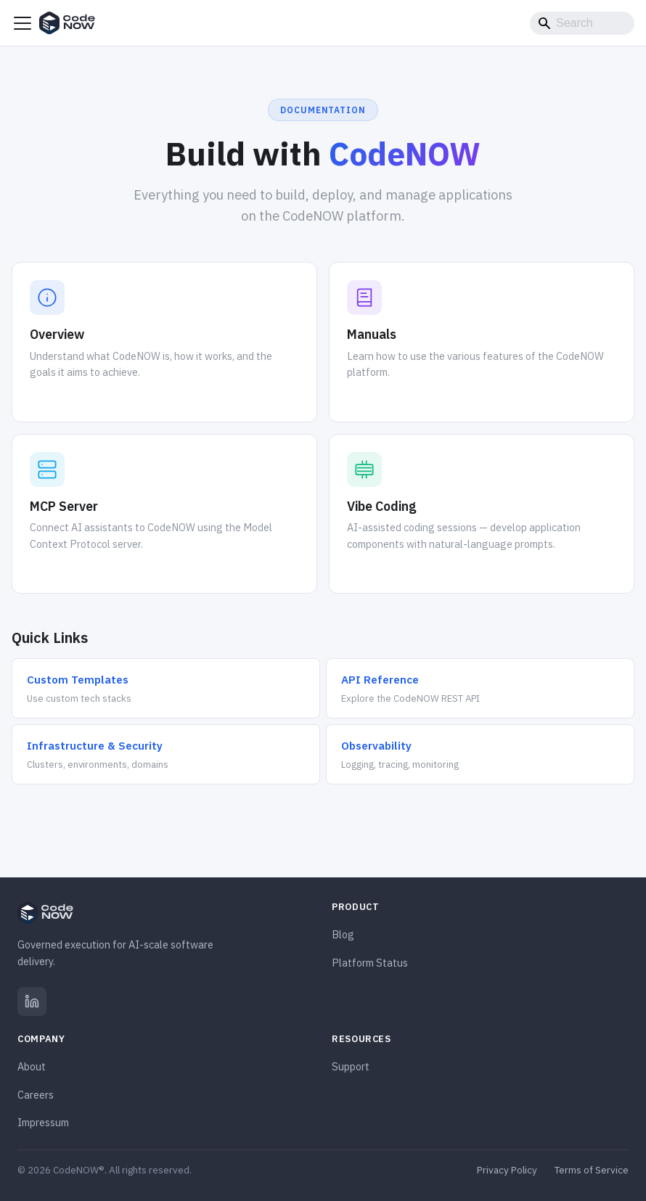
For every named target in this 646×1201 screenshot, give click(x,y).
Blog (343, 934)
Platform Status (370, 963)
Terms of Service (592, 1169)
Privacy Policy (507, 1169)
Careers (35, 1095)
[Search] (582, 23)
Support (350, 1066)
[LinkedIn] (31, 1001)
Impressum (43, 1122)
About (31, 1066)
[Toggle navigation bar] (22, 23)
